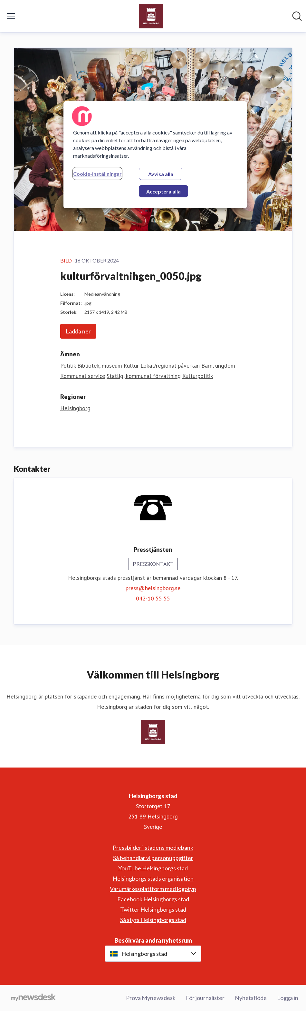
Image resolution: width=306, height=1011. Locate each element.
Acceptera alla (163, 191)
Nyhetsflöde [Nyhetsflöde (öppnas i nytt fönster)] (251, 997)
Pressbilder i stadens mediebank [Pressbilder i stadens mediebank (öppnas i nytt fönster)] (153, 847)
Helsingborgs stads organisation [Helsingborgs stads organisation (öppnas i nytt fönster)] (153, 878)
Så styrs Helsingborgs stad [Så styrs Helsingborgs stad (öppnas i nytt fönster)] (153, 919)
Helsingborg (75, 408)
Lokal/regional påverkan (170, 365)
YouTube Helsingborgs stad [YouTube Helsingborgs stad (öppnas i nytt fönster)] (153, 868)
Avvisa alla (160, 174)
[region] (155, 154)
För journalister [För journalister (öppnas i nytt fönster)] (205, 997)
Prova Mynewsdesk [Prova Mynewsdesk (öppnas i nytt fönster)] (151, 997)
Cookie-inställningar (97, 174)
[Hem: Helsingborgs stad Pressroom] (151, 16)
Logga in (287, 997)
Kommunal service (82, 376)
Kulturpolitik (197, 376)
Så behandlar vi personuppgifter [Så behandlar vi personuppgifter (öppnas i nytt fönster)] (153, 857)
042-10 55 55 (153, 598)
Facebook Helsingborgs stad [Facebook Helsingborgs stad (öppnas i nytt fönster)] (153, 899)
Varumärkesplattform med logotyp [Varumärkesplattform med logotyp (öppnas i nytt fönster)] (153, 888)
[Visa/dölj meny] (11, 16)
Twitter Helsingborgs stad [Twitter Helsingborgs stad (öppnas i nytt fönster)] (153, 909)
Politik (68, 365)
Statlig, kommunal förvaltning (144, 376)
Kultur (131, 365)
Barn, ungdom (218, 365)
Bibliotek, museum (99, 365)
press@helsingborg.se (153, 588)
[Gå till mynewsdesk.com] (33, 998)
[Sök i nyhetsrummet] (297, 16)
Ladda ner (78, 331)
